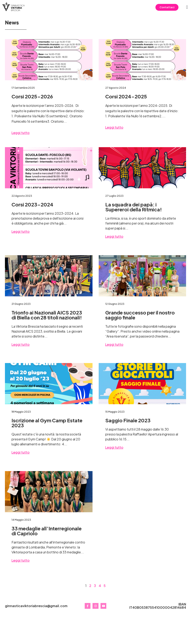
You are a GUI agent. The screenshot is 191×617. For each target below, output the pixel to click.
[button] (187, 7)
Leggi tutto (21, 132)
